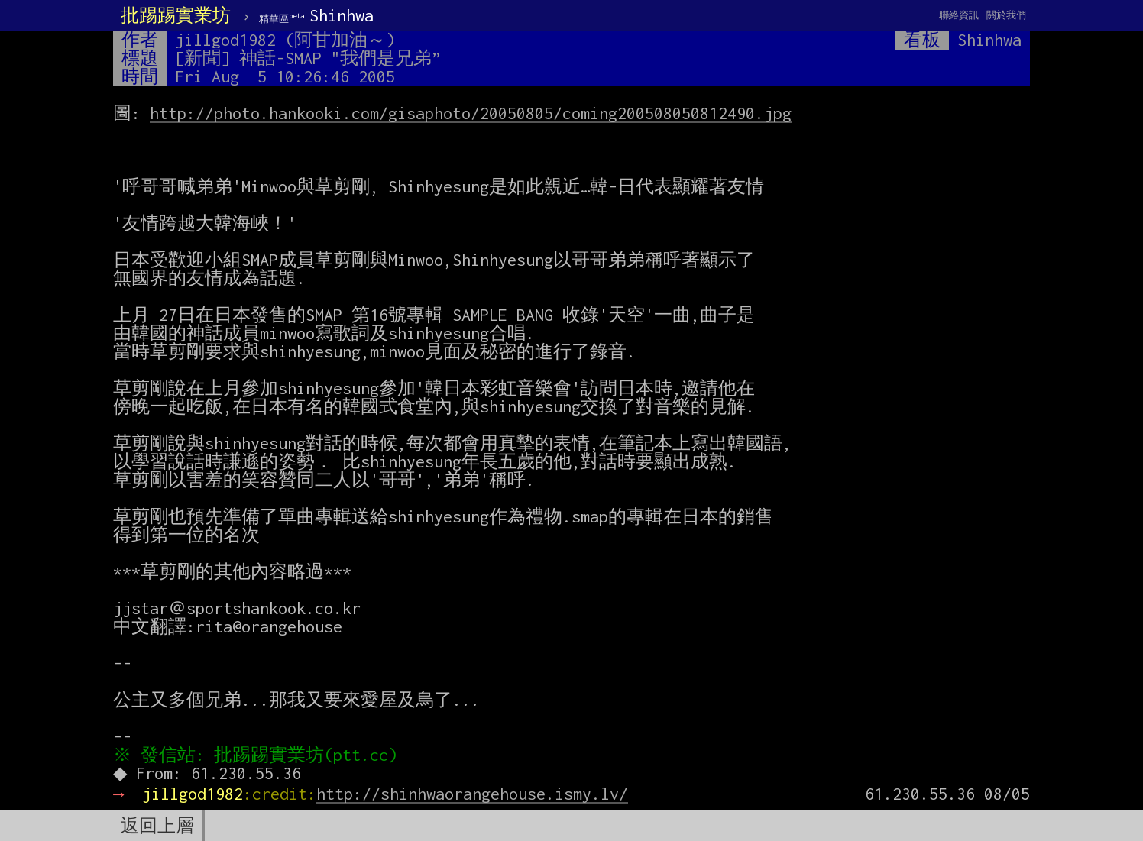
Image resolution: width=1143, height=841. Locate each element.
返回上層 (157, 826)
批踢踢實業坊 (176, 15)
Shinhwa (316, 15)
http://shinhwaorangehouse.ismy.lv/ (472, 794)
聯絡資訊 (959, 15)
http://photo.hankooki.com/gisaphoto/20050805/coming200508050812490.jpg (471, 113)
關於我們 (1006, 15)
